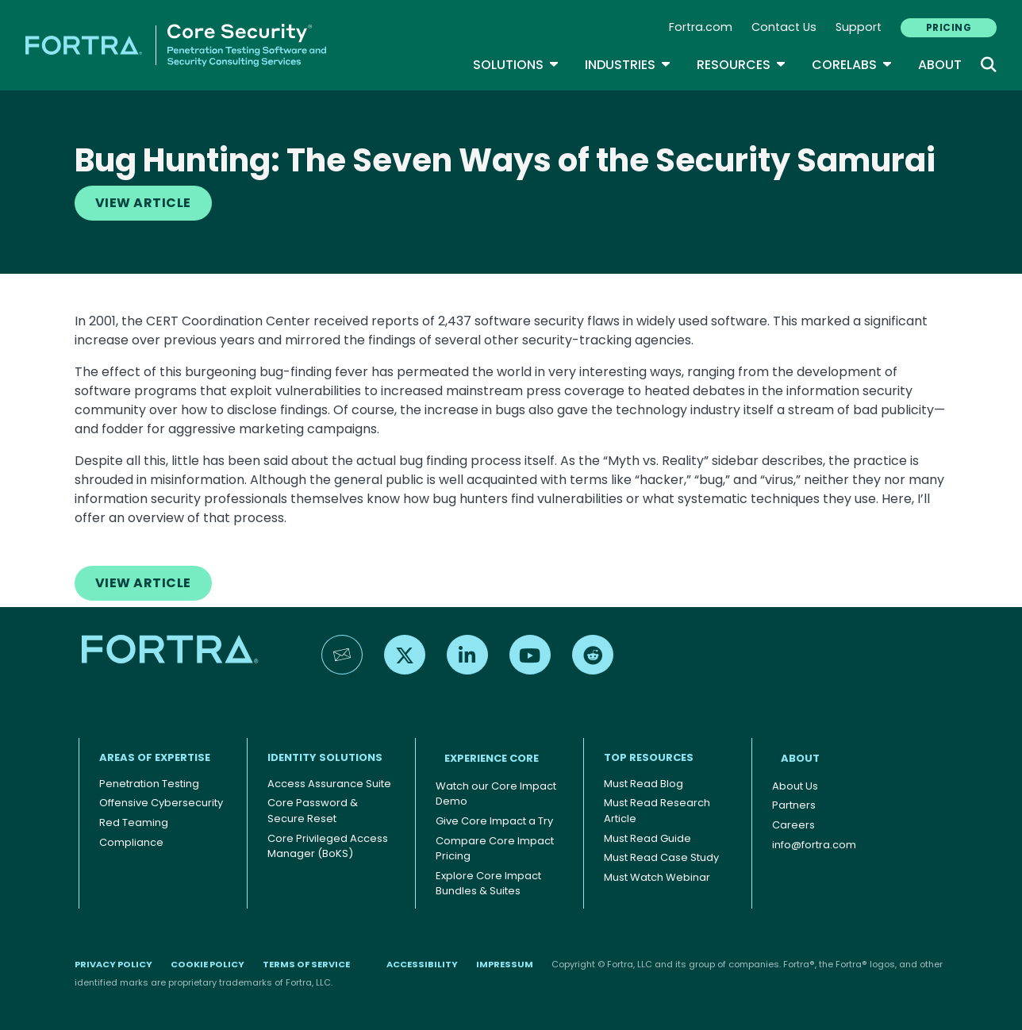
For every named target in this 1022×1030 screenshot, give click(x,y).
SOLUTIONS (516, 65)
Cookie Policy (207, 964)
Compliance (131, 842)
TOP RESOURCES (649, 757)
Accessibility (422, 964)
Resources (741, 65)
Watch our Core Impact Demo (496, 793)
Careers (793, 824)
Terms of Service (306, 964)
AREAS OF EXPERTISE (154, 757)
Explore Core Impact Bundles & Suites (488, 883)
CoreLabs (852, 65)
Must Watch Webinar (657, 877)
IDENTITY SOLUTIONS (324, 757)
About (940, 65)
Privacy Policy (113, 964)
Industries (628, 65)
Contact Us (783, 27)
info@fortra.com (814, 844)
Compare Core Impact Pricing (495, 848)
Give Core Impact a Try (494, 820)
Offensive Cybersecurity (161, 802)
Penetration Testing (149, 783)
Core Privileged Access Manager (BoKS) (327, 846)
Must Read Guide (647, 838)
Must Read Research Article (657, 810)
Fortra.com (700, 27)
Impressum (504, 964)
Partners (794, 805)
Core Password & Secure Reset (312, 810)
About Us (795, 786)
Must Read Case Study (661, 857)
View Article (143, 203)
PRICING (948, 27)
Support (859, 27)
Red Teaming (133, 822)
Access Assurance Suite (329, 783)
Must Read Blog (643, 783)
